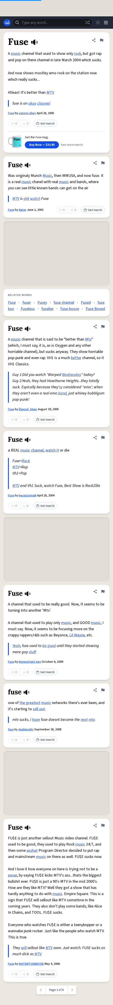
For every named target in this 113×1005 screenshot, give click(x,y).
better (76, 358)
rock (77, 53)
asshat (32, 850)
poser (12, 875)
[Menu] (105, 22)
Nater (22, 210)
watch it (52, 450)
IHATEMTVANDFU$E (31, 964)
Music (47, 175)
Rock (26, 461)
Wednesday (71, 374)
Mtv (88, 339)
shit (26, 198)
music (16, 53)
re (60, 387)
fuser (26, 302)
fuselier (47, 309)
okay (32, 103)
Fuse (11, 113)
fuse (11, 729)
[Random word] (87, 22)
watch (35, 198)
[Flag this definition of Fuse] (101, 40)
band (62, 393)
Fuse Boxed (95, 309)
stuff (32, 652)
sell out (39, 709)
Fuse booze (69, 309)
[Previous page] (41, 990)
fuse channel (64, 302)
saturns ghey (27, 113)
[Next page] (72, 990)
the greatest (29, 703)
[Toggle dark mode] (97, 22)
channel (43, 103)
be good (49, 646)
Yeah (16, 646)
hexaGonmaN (27, 495)
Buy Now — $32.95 (42, 145)
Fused (86, 302)
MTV (50, 92)
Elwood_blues (28, 409)
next (84, 719)
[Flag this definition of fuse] (102, 690)
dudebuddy (26, 729)
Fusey (42, 302)
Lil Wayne (77, 635)
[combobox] (52, 22)
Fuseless (28, 309)
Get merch (45, 123)
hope (36, 719)
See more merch (72, 145)
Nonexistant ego (30, 662)
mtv (92, 719)
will (24, 948)
